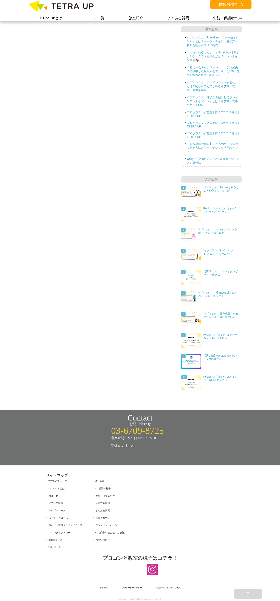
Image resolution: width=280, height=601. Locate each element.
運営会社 (104, 587)
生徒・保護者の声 (105, 496)
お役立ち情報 (102, 503)
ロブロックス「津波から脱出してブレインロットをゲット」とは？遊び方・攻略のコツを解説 (212, 101)
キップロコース (57, 510)
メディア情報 (56, 503)
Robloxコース (56, 540)
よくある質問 (102, 510)
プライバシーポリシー (107, 525)
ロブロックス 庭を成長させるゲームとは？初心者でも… (220, 315)
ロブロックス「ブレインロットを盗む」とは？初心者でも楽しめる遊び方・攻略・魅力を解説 (212, 86)
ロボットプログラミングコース (65, 525)
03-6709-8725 (137, 431)
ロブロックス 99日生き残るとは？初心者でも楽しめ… (221, 189)
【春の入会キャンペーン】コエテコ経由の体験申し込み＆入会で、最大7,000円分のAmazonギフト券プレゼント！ (213, 71)
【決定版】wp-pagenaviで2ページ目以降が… (220, 357)
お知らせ (53, 496)
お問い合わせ (102, 540)
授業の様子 (105, 488)
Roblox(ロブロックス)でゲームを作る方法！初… (220, 336)
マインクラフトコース (61, 532)
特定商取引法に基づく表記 (110, 532)
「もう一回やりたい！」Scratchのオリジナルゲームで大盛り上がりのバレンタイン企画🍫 (213, 56)
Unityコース (55, 547)
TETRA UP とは (57, 488)
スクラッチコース (58, 518)
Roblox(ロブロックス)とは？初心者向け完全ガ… (220, 378)
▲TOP (248, 594)
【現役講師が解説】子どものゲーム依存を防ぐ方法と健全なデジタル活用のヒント (212, 147)
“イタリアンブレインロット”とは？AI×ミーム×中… (218, 252)
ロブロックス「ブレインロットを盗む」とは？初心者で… (217, 231)
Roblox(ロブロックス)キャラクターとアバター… (220, 210)
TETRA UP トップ (58, 481)
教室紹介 (100, 481)
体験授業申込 (231, 4)
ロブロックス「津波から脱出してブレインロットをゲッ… (217, 294)
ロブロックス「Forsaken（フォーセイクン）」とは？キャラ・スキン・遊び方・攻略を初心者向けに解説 (213, 41)
